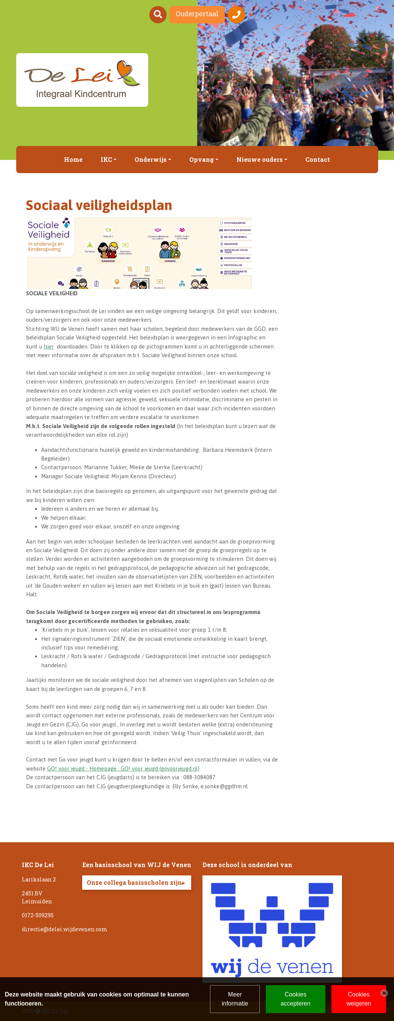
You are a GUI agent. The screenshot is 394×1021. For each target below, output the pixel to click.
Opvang (201, 159)
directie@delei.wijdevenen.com (64, 929)
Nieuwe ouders (259, 159)
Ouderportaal (197, 13)
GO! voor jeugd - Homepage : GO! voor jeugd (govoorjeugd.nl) (123, 768)
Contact (317, 159)
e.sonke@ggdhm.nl (224, 786)
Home (73, 159)
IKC (106, 159)
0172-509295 (38, 915)
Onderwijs (151, 159)
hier (49, 346)
